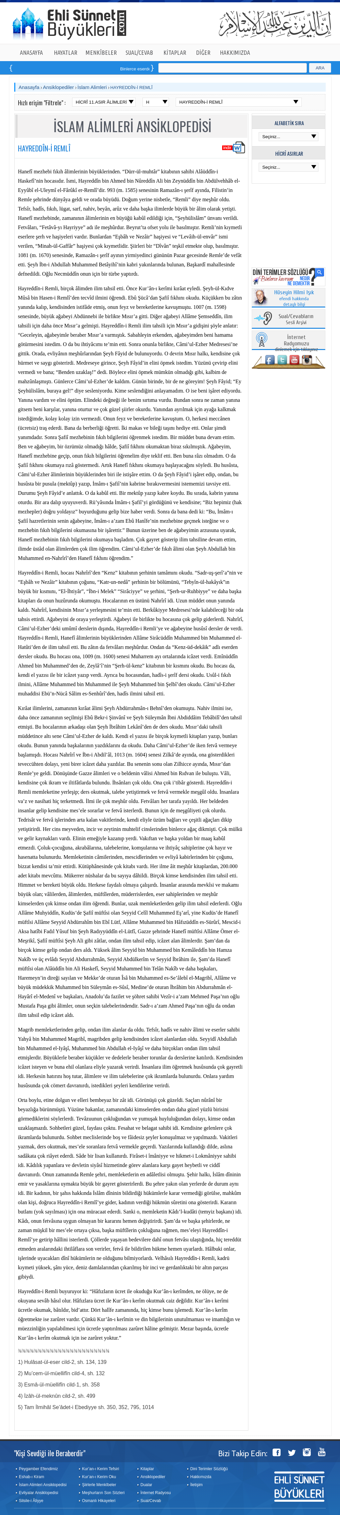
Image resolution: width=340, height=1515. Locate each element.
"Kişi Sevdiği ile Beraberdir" (49, 1453)
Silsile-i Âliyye (31, 1500)
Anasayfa (29, 87)
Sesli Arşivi (296, 319)
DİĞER (203, 52)
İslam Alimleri (92, 87)
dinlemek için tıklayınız (296, 343)
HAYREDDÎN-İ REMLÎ (131, 87)
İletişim (196, 1484)
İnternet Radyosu (155, 1492)
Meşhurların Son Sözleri (103, 1492)
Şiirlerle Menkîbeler (99, 1484)
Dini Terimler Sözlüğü (209, 1469)
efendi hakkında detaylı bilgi (294, 298)
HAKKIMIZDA (235, 52)
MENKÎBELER (101, 52)
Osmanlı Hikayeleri (99, 1500)
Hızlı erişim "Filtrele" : (41, 102)
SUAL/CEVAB (139, 52)
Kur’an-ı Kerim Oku (99, 1476)
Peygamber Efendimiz (38, 1469)
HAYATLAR (65, 52)
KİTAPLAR (174, 52)
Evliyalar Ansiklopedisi (38, 1492)
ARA (320, 67)
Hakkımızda (200, 1476)
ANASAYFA (31, 52)
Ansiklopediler (58, 87)
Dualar (146, 1484)
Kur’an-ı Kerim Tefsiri (100, 1469)
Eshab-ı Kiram (31, 1476)
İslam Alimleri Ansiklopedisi (42, 1484)
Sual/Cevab (150, 1500)
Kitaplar (147, 1469)
